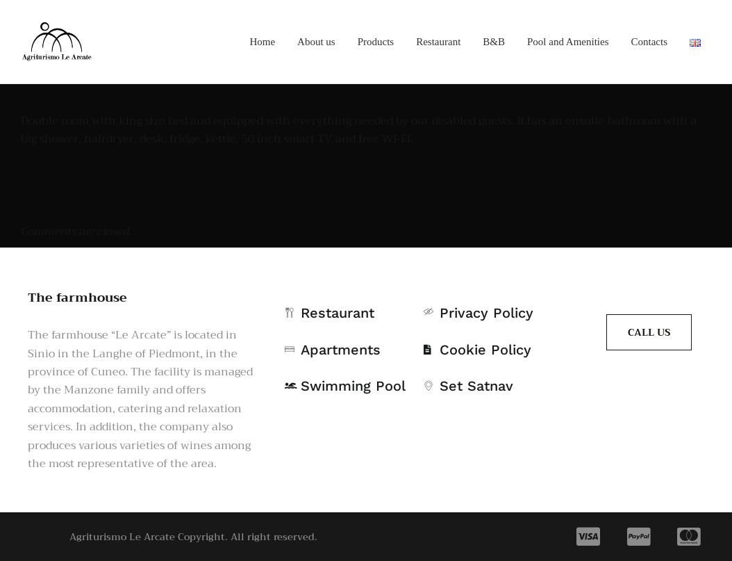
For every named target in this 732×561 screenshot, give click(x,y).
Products (376, 41)
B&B (494, 41)
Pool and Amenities (568, 41)
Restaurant (438, 41)
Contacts (649, 41)
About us (316, 41)
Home (262, 41)
